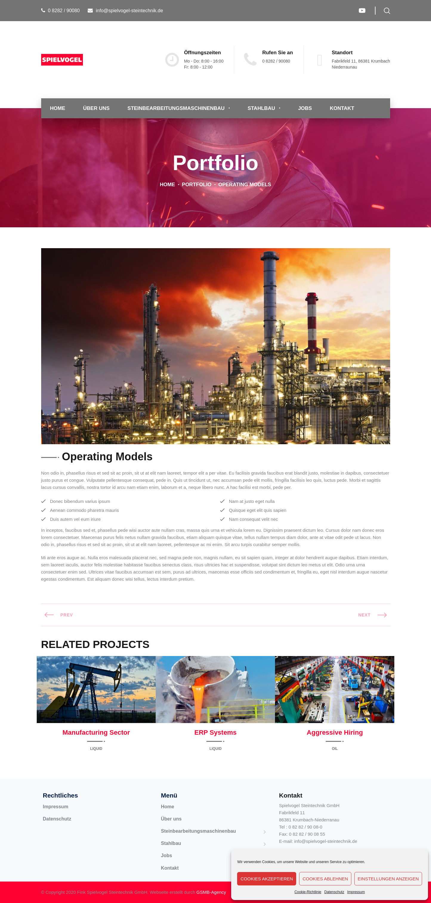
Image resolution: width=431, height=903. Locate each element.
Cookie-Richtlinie (307, 892)
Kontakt (342, 108)
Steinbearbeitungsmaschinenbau (176, 108)
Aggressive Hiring (335, 732)
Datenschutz (334, 892)
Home (57, 108)
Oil (335, 748)
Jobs (305, 108)
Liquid (96, 748)
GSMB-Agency (211, 892)
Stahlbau (261, 108)
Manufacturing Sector (96, 732)
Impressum (356, 892)
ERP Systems (215, 732)
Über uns (96, 108)
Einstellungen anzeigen (388, 878)
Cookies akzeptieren (266, 878)
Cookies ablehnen (325, 878)
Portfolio (196, 184)
